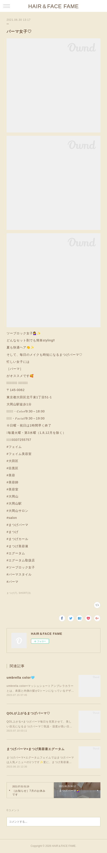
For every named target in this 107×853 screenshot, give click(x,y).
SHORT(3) (25, 593)
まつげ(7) (12, 593)
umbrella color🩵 (21, 677)
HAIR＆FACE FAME (53, 6)
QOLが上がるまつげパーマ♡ (28, 713)
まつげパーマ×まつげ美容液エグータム (36, 749)
